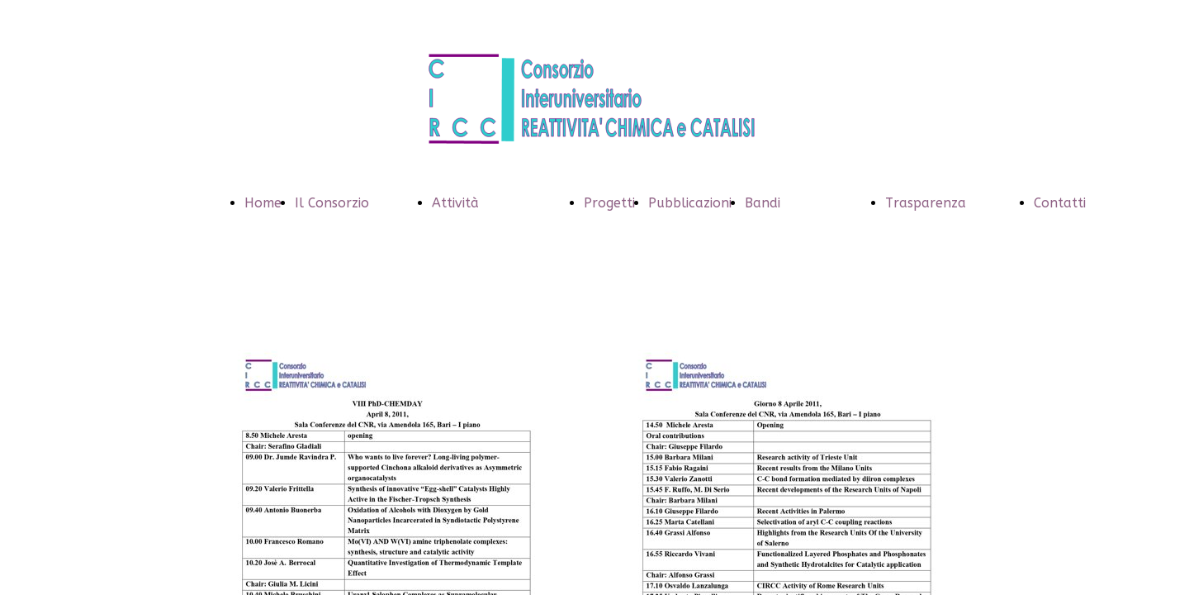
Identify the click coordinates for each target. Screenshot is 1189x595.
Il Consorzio (332, 203)
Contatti (1060, 203)
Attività (455, 203)
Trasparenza (925, 203)
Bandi (762, 203)
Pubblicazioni (690, 203)
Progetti (609, 203)
